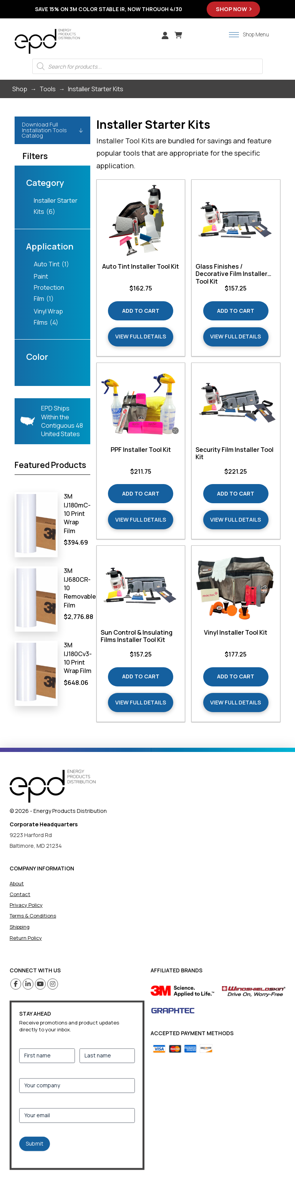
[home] (53, 786)
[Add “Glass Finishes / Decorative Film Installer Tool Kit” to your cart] (235, 310)
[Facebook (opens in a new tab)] (16, 984)
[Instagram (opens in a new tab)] (52, 984)
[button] (178, 35)
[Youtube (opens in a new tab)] (40, 984)
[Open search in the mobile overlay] (147, 66)
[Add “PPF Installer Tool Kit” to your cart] (140, 493)
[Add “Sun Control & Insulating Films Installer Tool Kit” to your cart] (140, 676)
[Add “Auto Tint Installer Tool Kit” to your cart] (140, 310)
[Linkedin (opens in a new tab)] (28, 984)
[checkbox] (52, 206)
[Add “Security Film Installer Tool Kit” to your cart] (235, 493)
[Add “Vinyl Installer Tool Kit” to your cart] (235, 676)
